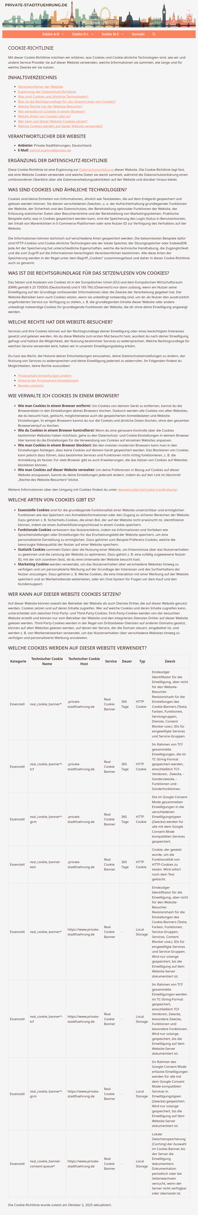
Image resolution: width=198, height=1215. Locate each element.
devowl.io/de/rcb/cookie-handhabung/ (147, 489)
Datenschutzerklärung (96, 169)
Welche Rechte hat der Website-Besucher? (50, 106)
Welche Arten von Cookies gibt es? (44, 116)
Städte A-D (55, 34)
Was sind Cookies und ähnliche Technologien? (53, 96)
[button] (154, 34)
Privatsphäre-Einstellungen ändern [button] (45, 375)
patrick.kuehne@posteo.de (50, 150)
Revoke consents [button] (31, 385)
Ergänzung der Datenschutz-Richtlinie (47, 91)
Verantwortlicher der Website (40, 86)
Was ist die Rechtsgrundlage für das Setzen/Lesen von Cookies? (67, 101)
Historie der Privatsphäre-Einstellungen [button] (48, 380)
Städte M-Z (115, 34)
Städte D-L (85, 34)
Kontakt (138, 34)
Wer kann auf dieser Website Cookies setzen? (52, 121)
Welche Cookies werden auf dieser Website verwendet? (60, 126)
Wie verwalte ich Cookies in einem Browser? (51, 111)
